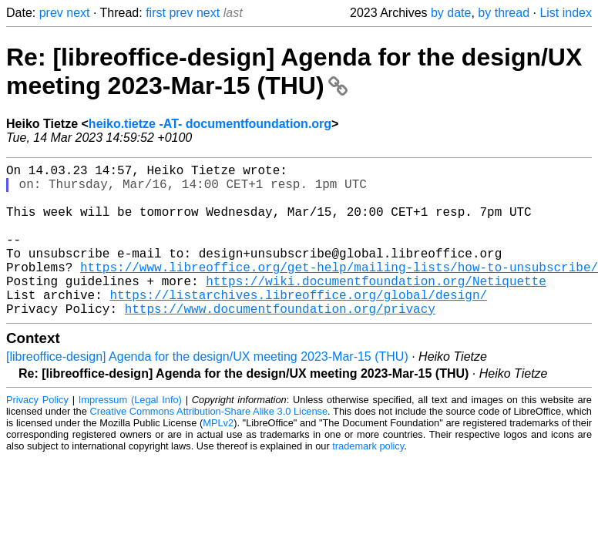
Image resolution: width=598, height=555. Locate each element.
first (156, 12)
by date (451, 12)
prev (51, 12)
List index (565, 12)
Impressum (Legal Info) (130, 433)
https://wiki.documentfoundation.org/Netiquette (376, 308)
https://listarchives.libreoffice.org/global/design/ (298, 325)
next (77, 12)
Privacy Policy (37, 433)
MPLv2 (218, 456)
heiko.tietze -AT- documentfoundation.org (210, 123)
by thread (503, 12)
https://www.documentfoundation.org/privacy (280, 342)
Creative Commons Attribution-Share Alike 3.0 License (209, 445)
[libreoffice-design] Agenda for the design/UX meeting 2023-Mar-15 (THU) (207, 390)
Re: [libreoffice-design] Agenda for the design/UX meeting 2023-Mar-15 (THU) (294, 71)
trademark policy (368, 480)
